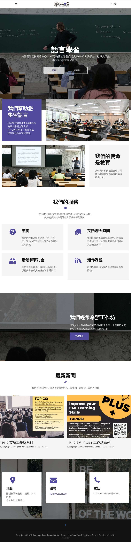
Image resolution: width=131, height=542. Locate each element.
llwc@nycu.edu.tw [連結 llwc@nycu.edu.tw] (58, 493)
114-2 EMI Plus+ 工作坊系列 (88, 443)
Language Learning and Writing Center (18, 447)
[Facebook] (111, 4)
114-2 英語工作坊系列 (16, 443)
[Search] (115, 4)
